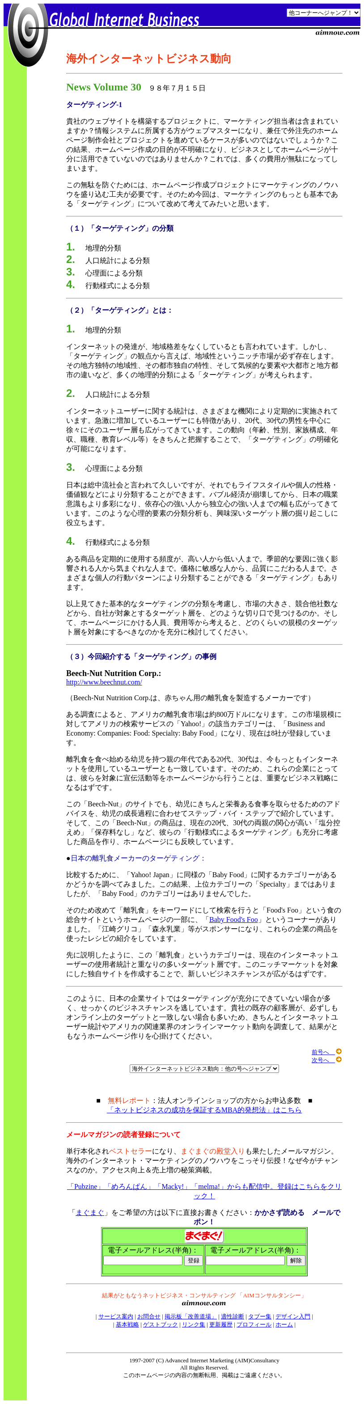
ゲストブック (160, 1324)
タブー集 (259, 1316)
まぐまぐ (90, 1212)
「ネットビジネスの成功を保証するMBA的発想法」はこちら (204, 1110)
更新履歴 (221, 1324)
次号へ (327, 1060)
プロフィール (254, 1324)
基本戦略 (127, 1324)
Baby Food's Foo (233, 919)
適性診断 (232, 1316)
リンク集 (193, 1324)
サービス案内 (115, 1316)
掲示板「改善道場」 (191, 1316)
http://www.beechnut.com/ (104, 682)
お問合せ (149, 1316)
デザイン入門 (292, 1316)
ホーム (284, 1324)
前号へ (327, 1052)
